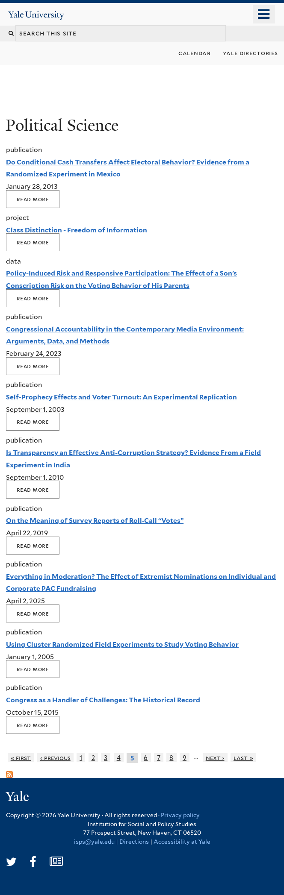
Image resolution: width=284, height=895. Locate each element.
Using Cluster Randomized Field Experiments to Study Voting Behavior (122, 644)
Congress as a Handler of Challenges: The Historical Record (103, 700)
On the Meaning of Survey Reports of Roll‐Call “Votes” (94, 520)
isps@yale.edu (94, 841)
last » (243, 757)
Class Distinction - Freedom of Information (76, 230)
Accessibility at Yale (182, 841)
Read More (33, 199)
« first (21, 757)
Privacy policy (180, 815)
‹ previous (55, 757)
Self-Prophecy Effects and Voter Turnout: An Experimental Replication (121, 397)
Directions (134, 841)
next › (215, 757)
